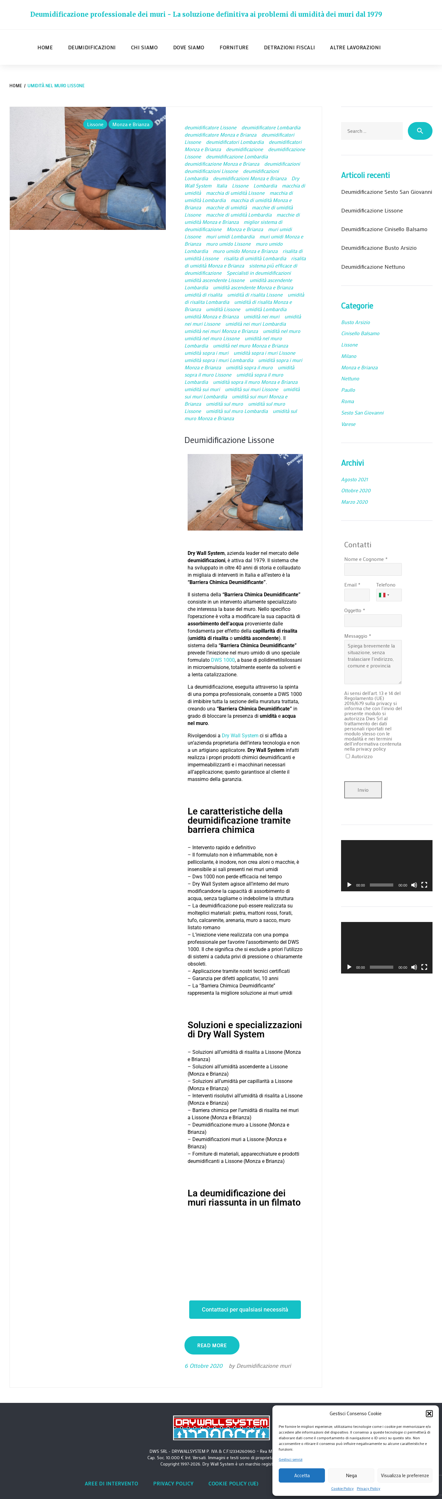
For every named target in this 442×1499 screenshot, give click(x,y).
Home (45, 47)
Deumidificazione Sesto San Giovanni (386, 191)
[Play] (349, 885)
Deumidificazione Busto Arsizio (379, 247)
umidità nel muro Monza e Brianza (250, 345)
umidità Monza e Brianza (211, 316)
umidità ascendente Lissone (214, 280)
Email (350, 584)
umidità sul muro (224, 403)
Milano (348, 356)
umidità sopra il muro (249, 367)
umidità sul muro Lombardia (237, 411)
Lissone (95, 124)
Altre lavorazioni (355, 47)
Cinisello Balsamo (360, 333)
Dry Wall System (240, 736)
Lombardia (265, 185)
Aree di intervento (111, 1483)
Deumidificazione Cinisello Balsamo (384, 229)
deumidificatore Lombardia (270, 127)
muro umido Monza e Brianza (245, 251)
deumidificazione (244, 149)
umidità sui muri (202, 389)
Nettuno (350, 378)
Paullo (348, 389)
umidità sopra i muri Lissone (264, 352)
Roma (347, 401)
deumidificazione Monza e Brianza (221, 163)
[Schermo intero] (424, 885)
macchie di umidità (226, 207)
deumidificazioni (282, 163)
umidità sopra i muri (206, 352)
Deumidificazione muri (263, 1365)
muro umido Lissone (228, 243)
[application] (387, 866)
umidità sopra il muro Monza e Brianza (255, 381)
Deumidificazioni (92, 47)
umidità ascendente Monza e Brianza (253, 287)
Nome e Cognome (364, 559)
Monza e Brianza (130, 124)
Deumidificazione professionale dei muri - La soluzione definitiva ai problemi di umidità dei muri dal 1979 (206, 14)
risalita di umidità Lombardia (255, 258)
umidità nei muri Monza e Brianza (221, 331)
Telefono (385, 584)
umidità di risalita (203, 294)
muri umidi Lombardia (230, 236)
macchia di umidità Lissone (235, 192)
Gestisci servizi (290, 1459)
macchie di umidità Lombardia (238, 214)
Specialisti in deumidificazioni (259, 272)
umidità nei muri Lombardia (255, 323)
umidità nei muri (261, 316)
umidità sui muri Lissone (251, 389)
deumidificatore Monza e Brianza (220, 134)
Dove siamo (188, 47)
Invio (363, 789)
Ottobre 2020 (355, 490)
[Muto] (414, 885)
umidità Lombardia (265, 309)
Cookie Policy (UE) (233, 1483)
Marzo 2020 (354, 501)
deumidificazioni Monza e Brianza (249, 178)
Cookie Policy (342, 1488)
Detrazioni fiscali (289, 47)
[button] (429, 1413)
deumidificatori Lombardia (235, 141)
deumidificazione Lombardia (237, 156)
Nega (351, 1475)
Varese (348, 424)
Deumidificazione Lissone (233, 439)
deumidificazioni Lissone (211, 171)
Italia (221, 185)
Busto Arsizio (355, 322)
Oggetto (352, 610)
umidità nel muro (281, 331)
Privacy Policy (368, 1488)
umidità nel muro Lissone (212, 338)
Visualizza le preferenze (405, 1475)
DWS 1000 (223, 660)
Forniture (234, 47)
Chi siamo (144, 47)
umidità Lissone (223, 309)
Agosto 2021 (354, 479)
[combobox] (384, 595)
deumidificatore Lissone (210, 127)
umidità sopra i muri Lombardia (218, 360)
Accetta (302, 1475)
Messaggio (355, 635)
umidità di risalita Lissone (255, 294)
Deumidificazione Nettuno (373, 266)
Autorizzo (362, 756)
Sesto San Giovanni (362, 412)
